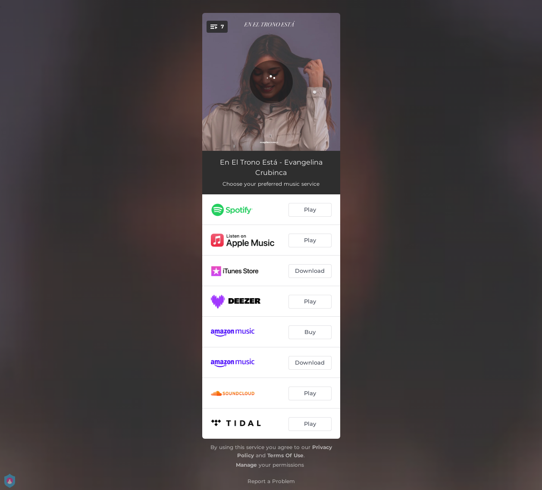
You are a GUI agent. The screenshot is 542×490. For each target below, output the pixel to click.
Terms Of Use (285, 455)
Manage (246, 465)
